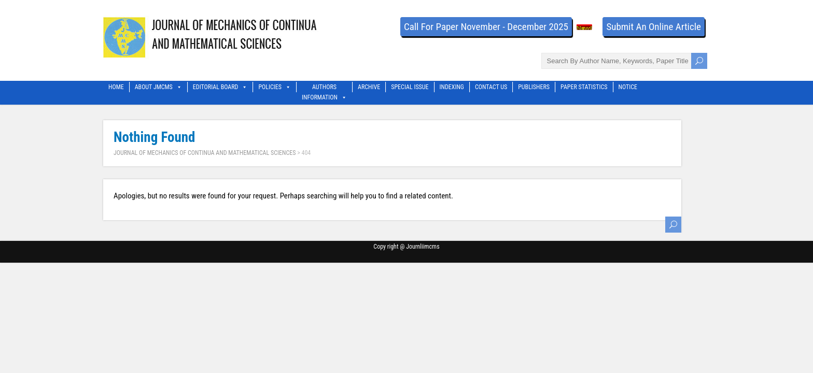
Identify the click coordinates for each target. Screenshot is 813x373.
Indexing (452, 87)
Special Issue (409, 87)
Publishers (534, 87)
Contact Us (491, 87)
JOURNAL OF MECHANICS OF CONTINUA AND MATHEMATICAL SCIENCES (205, 152)
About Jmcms (158, 87)
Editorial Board (220, 87)
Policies (274, 87)
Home (116, 87)
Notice (628, 87)
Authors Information (324, 87)
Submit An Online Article (653, 27)
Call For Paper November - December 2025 (486, 27)
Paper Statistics (583, 87)
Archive (369, 87)
